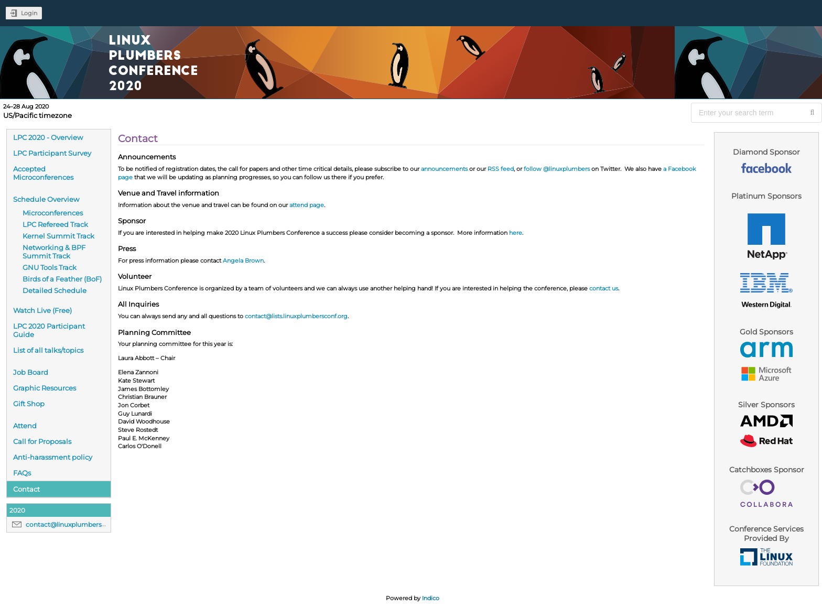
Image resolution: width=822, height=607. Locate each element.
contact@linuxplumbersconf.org (77, 524)
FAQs (22, 473)
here (515, 232)
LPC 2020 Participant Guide (49, 330)
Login (29, 13)
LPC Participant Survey (52, 153)
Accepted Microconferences (43, 173)
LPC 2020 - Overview (48, 137)
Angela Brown (243, 260)
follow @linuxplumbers (557, 168)
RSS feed (501, 168)
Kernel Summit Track (58, 236)
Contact (26, 489)
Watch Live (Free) (42, 310)
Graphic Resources (44, 388)
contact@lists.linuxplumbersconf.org (296, 316)
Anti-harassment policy (52, 457)
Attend (25, 425)
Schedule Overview (46, 199)
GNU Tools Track (50, 267)
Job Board (30, 372)
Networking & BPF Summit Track (54, 251)
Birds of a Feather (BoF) (62, 279)
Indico (430, 598)
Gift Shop (29, 403)
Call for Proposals (42, 441)
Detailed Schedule (54, 290)
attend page (306, 205)
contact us (603, 288)
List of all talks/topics (48, 350)
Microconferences (53, 213)
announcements (444, 168)
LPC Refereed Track (55, 224)
